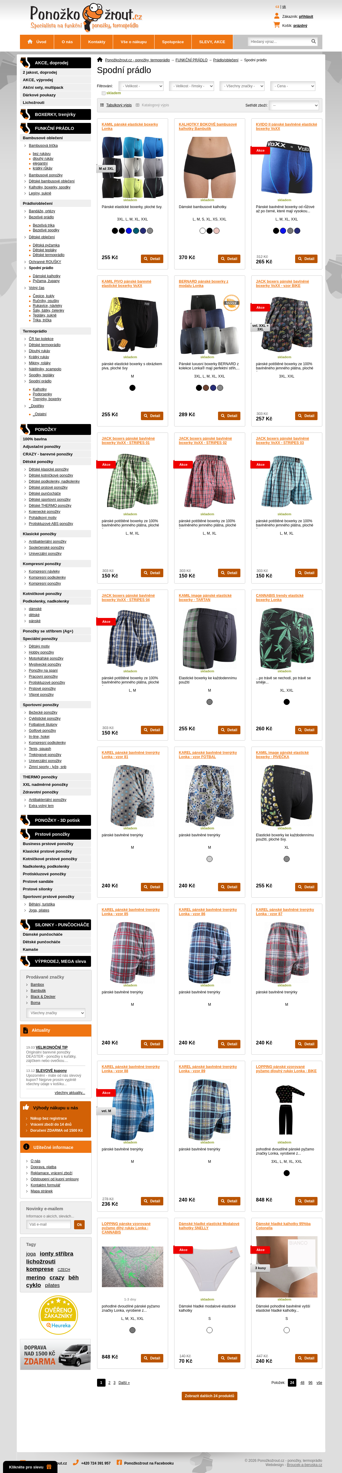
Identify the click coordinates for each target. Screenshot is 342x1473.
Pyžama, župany (46, 281)
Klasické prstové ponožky (47, 851)
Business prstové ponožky (48, 843)
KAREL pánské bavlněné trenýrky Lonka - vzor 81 (131, 755)
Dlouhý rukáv (39, 351)
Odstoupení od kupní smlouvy (55, 1179)
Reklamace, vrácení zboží (52, 1173)
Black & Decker (43, 997)
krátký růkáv (43, 168)
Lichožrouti (33, 102)
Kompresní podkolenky (47, 577)
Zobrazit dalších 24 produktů (209, 1396)
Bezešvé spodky (46, 230)
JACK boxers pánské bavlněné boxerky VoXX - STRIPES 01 (128, 440)
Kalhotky (40, 389)
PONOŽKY (46, 429)
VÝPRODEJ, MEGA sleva (60, 961)
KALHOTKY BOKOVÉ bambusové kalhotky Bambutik (208, 126)
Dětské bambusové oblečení (52, 181)
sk (284, 7)
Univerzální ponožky (45, 554)
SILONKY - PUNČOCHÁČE (62, 924)
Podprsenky (42, 394)
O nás (67, 42)
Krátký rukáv (39, 357)
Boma (35, 1003)
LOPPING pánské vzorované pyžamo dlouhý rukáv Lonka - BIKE (286, 1069)
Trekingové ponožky (45, 755)
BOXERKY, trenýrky (55, 114)
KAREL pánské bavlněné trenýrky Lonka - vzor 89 (208, 1069)
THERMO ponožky (40, 777)
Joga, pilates (39, 910)
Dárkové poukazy (39, 95)
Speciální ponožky (40, 638)
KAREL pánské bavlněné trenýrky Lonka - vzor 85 (131, 912)
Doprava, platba (44, 1167)
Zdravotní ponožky (40, 792)
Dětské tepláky (45, 250)
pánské (35, 621)
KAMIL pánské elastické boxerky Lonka (130, 126)
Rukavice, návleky (47, 306)
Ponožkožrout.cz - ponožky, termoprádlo (137, 60)
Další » (124, 1383)
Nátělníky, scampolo (45, 369)
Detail (152, 259)
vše (319, 1383)
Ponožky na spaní (43, 670)
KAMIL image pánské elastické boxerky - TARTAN (205, 597)
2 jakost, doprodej (40, 72)
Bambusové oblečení (43, 138)
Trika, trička (42, 320)
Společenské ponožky (46, 547)
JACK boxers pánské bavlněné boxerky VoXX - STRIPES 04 (128, 597)
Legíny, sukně (40, 193)
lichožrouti (41, 1261)
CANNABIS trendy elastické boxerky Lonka (280, 597)
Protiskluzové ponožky (47, 682)
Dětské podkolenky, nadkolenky (54, 481)
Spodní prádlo (41, 268)
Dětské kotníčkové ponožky (51, 475)
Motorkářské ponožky (46, 658)
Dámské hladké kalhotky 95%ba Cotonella (283, 1226)
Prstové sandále (38, 881)
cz (277, 7)
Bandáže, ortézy (42, 211)
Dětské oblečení (42, 237)
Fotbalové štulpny (43, 724)
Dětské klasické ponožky (49, 469)
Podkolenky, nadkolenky (46, 601)
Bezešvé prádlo (41, 217)
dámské (35, 609)
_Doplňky (36, 406)
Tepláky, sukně (45, 315)
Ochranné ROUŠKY (45, 262)
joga (31, 1254)
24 (292, 1383)
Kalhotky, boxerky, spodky (50, 187)
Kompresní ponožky (42, 563)
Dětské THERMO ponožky (50, 505)
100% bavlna (35, 439)
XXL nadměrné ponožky (45, 784)
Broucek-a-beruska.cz (304, 1465)
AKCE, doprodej (51, 62)
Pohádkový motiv (43, 518)
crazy (57, 1277)
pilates (52, 1285)
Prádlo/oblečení (225, 60)
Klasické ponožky (40, 534)
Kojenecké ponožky (44, 512)
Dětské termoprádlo (49, 255)
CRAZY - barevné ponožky (48, 454)
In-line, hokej (39, 737)
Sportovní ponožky (41, 705)
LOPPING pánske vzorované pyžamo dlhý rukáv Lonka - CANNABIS (126, 1228)
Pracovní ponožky (43, 676)
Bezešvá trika (44, 225)
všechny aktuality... (70, 1093)
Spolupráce (173, 42)
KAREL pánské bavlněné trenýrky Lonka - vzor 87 (285, 912)
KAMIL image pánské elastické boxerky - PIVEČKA (282, 755)
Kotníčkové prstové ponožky (50, 859)
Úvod (37, 42)
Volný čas (36, 288)
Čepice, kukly (43, 296)
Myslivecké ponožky (45, 664)
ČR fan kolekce (41, 339)
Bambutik (38, 991)
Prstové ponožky (42, 689)
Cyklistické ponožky (45, 718)
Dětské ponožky (38, 461)
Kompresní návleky (44, 571)
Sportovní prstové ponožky (48, 896)
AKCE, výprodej (38, 80)
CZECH (64, 1270)
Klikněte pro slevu (30, 1467)
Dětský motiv (39, 646)
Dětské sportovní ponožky (50, 499)
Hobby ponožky (41, 652)
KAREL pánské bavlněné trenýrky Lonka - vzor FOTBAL (208, 755)
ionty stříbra (56, 1253)
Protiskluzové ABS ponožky (51, 524)
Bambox (37, 985)
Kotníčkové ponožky (42, 593)
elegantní (40, 163)
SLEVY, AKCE (212, 42)
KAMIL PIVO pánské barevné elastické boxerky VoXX (126, 283)
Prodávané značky (45, 977)
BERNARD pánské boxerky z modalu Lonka (203, 283)
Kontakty (96, 42)
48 (302, 1383)
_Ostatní (40, 414)
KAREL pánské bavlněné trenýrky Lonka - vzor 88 (131, 1069)
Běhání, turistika (42, 904)
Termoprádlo (35, 331)
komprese (40, 1269)
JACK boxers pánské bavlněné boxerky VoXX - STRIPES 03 (282, 440)
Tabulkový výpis (116, 105)
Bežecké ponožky (43, 712)
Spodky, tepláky (41, 375)
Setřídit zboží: (257, 105)
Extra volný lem (41, 806)
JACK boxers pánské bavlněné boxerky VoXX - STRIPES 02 (205, 440)
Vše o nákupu (134, 42)
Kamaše (30, 949)
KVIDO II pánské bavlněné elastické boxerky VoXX (286, 126)
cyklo (33, 1285)
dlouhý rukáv (43, 158)
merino (36, 1277)
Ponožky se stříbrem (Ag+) (48, 631)
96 (310, 1383)
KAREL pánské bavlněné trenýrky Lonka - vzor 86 (208, 912)
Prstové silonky (37, 889)
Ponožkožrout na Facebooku (149, 1463)
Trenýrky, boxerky (47, 399)
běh (73, 1277)
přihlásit (306, 16)
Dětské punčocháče (45, 493)
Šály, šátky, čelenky (48, 310)
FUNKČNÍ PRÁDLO (191, 60)
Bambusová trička (43, 145)
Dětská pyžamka (46, 245)
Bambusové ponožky (46, 175)
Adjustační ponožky (42, 446)
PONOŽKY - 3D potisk (57, 820)
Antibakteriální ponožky (48, 541)
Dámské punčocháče (43, 934)
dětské (34, 615)
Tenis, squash (40, 749)
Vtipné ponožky (41, 695)
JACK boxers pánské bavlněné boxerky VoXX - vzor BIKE (282, 283)
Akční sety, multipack (43, 87)
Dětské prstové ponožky (48, 487)
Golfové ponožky (42, 730)
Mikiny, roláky (40, 363)
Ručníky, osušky (46, 301)
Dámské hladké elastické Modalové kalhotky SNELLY (209, 1226)
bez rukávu (42, 154)
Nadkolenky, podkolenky (46, 866)
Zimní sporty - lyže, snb (48, 767)
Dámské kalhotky (46, 276)
